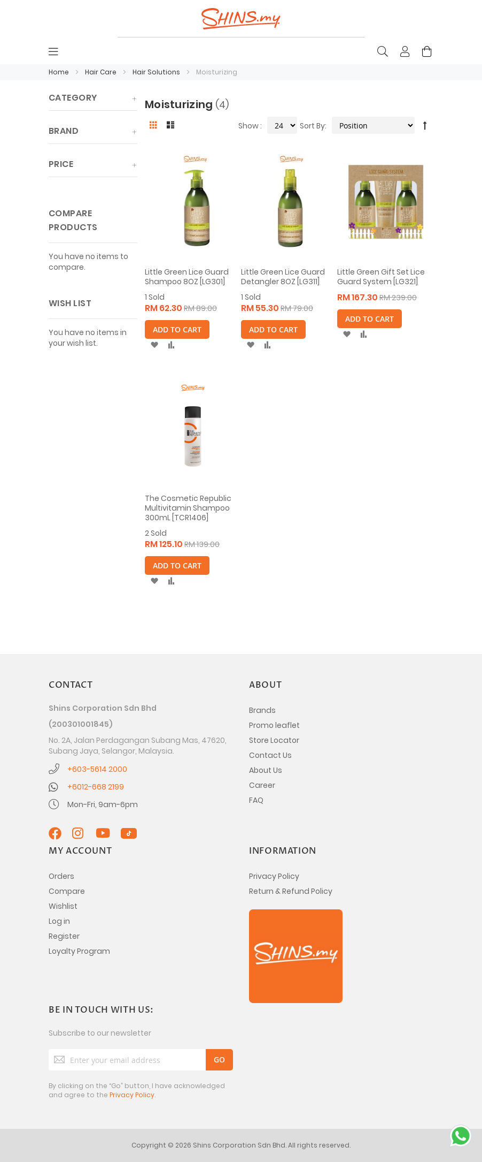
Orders (61, 876)
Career (262, 785)
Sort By (312, 125)
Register (64, 936)
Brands (262, 710)
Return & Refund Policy (290, 891)
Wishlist (63, 906)
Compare (67, 891)
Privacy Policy (274, 876)
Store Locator (274, 740)
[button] (154, 345)
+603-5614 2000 (97, 769)
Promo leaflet (274, 725)
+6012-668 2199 (95, 786)
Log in (59, 921)
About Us (265, 770)
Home (60, 72)
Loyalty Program (79, 951)
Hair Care (101, 72)
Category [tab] (73, 98)
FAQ (256, 800)
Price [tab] (61, 164)
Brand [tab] (64, 131)
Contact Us (270, 755)
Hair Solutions (157, 72)
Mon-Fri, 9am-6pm (102, 804)
